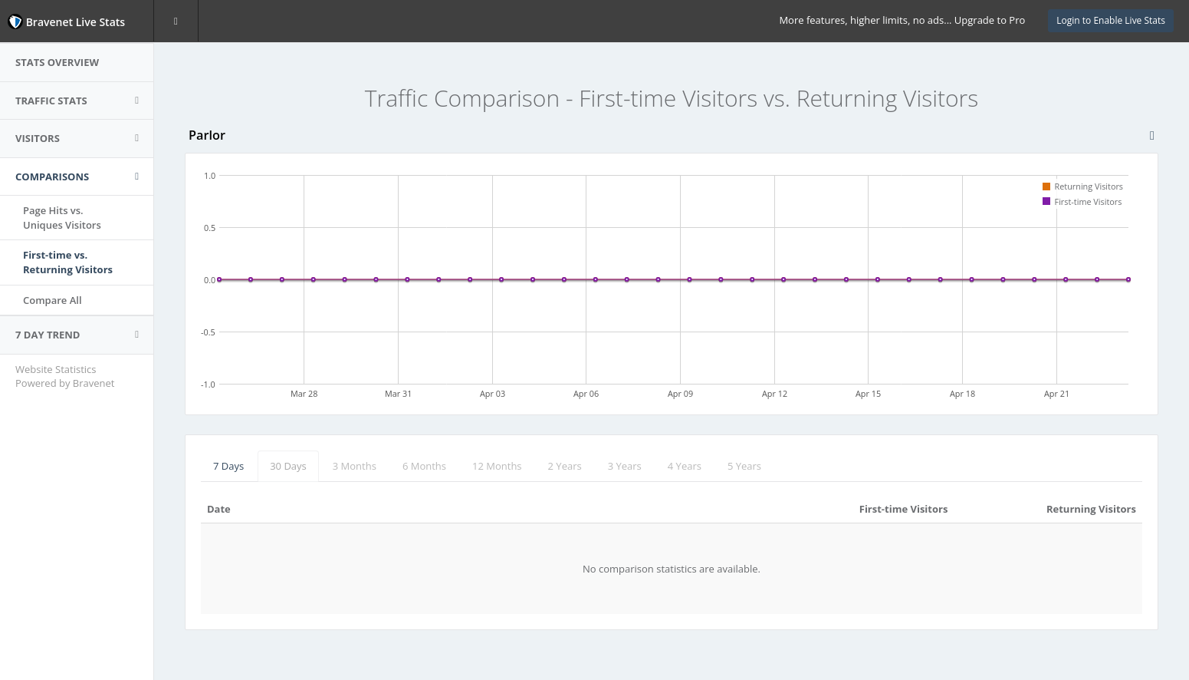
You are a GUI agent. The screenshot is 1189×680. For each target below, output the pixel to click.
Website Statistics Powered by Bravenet (64, 376)
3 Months (354, 466)
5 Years (744, 466)
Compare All (52, 300)
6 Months (424, 466)
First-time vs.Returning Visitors (68, 262)
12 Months (497, 466)
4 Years (684, 466)
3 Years (625, 466)
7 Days (228, 466)
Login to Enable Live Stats (1110, 20)
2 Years (565, 466)
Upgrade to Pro (989, 20)
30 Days (288, 466)
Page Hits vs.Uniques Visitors (62, 217)
